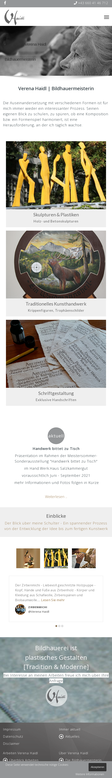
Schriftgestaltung (56, 393)
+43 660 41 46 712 (91, 3)
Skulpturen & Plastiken (56, 214)
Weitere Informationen (89, 774)
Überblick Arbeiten (24, 760)
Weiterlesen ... (56, 496)
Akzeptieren (97, 767)
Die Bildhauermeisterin (83, 760)
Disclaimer (11, 743)
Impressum (12, 729)
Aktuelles (72, 736)
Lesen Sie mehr (53, 600)
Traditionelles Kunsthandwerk (56, 304)
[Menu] (106, 17)
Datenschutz (13, 736)
